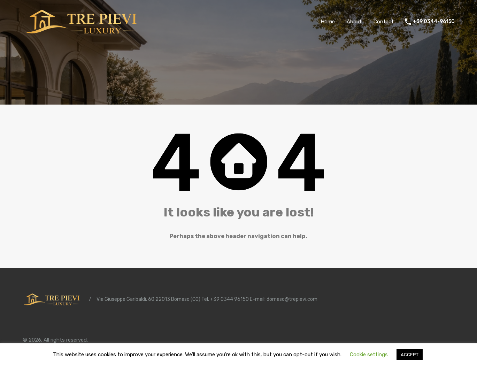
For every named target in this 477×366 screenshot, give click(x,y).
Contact (384, 21)
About (354, 21)
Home (328, 21)
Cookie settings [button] (369, 354)
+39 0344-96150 (434, 21)
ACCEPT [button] (409, 354)
